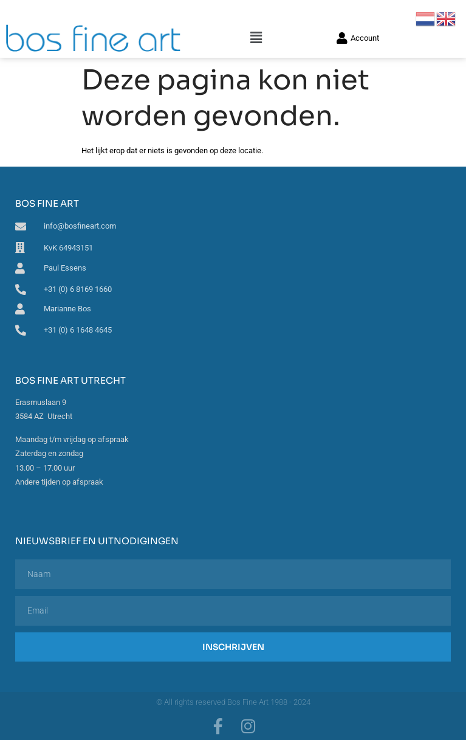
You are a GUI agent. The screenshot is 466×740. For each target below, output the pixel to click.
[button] (256, 38)
